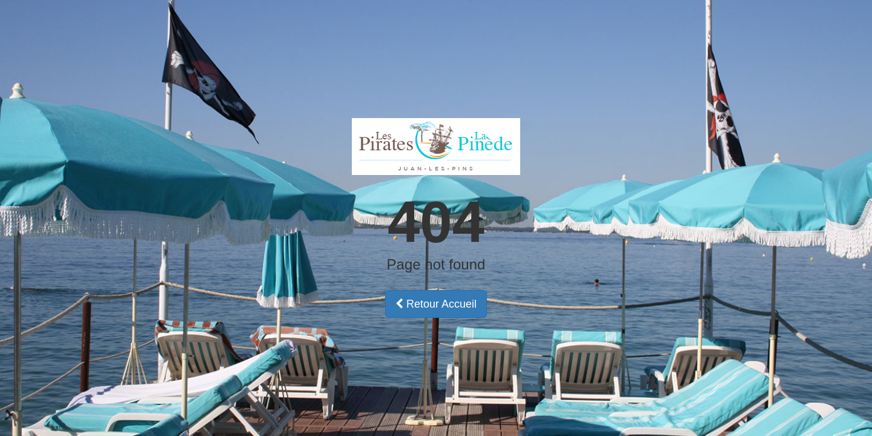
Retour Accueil (436, 304)
